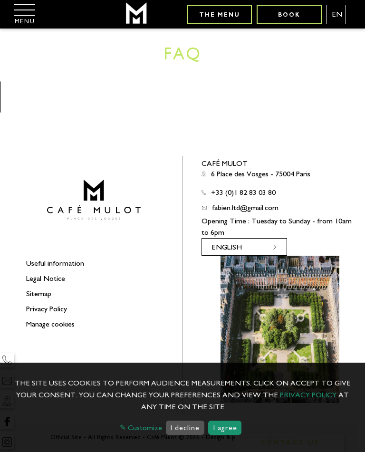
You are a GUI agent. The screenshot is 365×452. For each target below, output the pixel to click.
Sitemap (38, 294)
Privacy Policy (46, 309)
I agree (225, 428)
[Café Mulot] (136, 14)
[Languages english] (336, 14)
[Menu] (24, 14)
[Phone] (7, 360)
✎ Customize (141, 428)
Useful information (55, 263)
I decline (185, 428)
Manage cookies (50, 324)
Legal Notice (45, 278)
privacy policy (308, 395)
